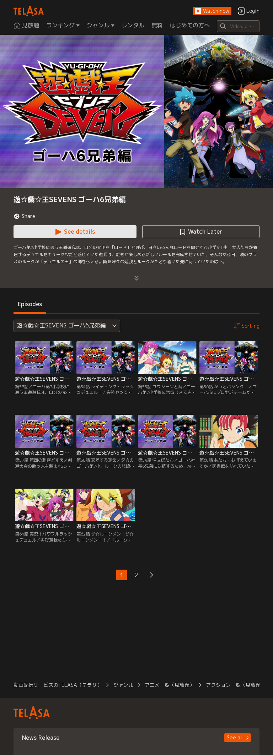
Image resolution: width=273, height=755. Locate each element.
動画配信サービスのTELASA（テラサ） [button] (58, 684)
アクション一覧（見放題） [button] (236, 684)
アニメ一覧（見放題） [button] (169, 684)
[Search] (238, 26)
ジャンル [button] (123, 684)
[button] (212, 11)
